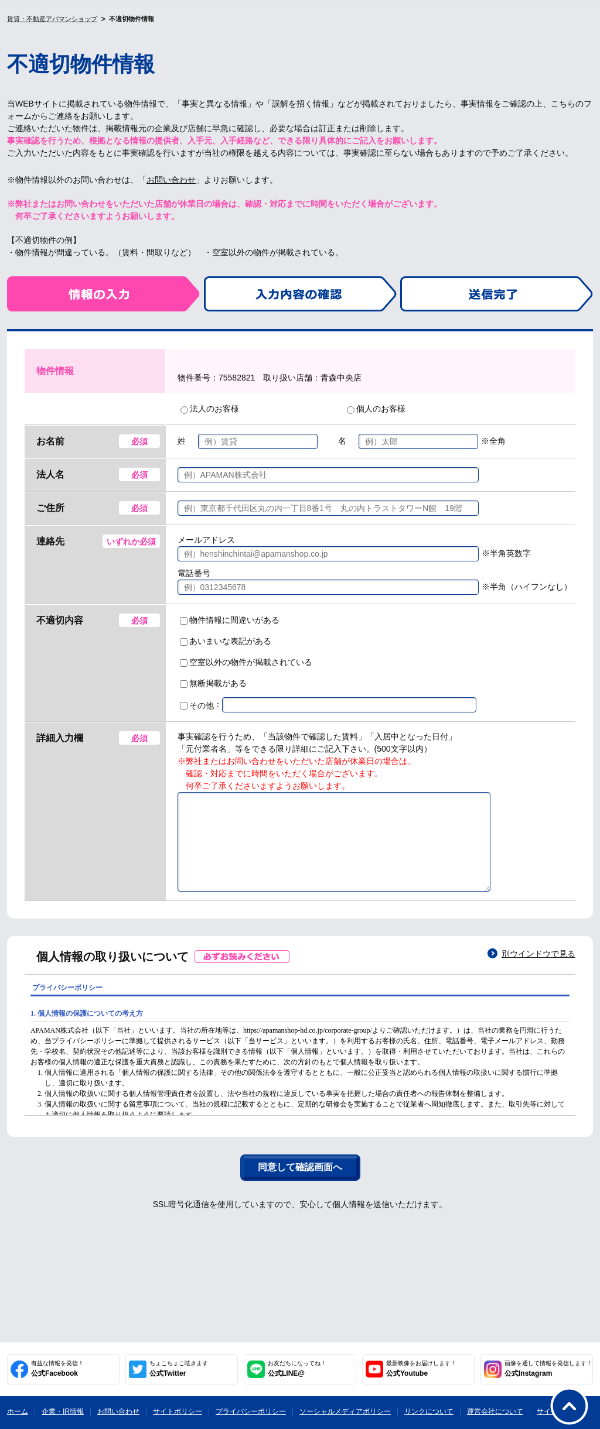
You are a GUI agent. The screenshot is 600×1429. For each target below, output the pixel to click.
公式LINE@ (297, 1368)
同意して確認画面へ (300, 1185)
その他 (197, 705)
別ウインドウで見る (538, 971)
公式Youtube (421, 1368)
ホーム (17, 1411)
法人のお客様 (209, 409)
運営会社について (495, 1411)
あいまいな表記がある (225, 641)
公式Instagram (548, 1368)
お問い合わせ (171, 179)
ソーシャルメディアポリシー (345, 1411)
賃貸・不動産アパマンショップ (52, 18)
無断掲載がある (213, 683)
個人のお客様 (376, 409)
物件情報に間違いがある (229, 620)
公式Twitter (178, 1368)
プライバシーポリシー (251, 1411)
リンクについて (429, 1411)
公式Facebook (57, 1368)
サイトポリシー (177, 1411)
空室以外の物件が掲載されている (246, 662)
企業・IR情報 (63, 1411)
